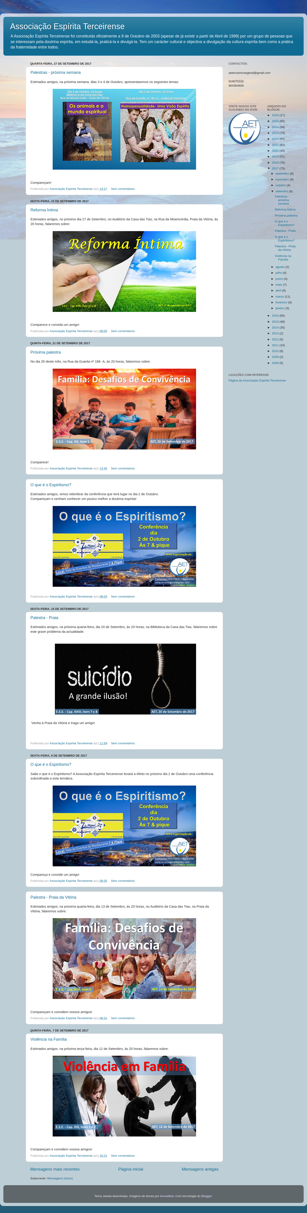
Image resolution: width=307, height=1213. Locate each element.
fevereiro (282, 302)
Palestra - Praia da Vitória (53, 897)
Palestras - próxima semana (55, 72)
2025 (275, 121)
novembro (283, 179)
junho (280, 278)
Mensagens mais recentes (55, 1169)
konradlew (167, 1196)
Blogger (206, 1196)
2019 (275, 156)
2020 (275, 150)
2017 (275, 168)
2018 (275, 162)
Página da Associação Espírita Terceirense (257, 380)
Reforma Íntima (44, 210)
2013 (275, 333)
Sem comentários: (123, 188)
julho (279, 272)
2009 (275, 357)
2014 (275, 327)
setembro (282, 191)
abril (279, 290)
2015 (275, 321)
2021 (275, 145)
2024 (275, 127)
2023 (275, 133)
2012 (275, 339)
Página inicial (130, 1169)
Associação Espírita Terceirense (67, 26)
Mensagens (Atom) (60, 1178)
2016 (275, 315)
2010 (275, 351)
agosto (280, 267)
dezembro (283, 173)
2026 (275, 115)
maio (279, 284)
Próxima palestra (45, 352)
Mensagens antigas (200, 1169)
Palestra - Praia (44, 617)
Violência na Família (48, 1039)
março (280, 296)
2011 (275, 345)
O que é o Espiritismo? (50, 485)
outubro (281, 185)
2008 (275, 363)
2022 (275, 138)
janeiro (280, 308)
